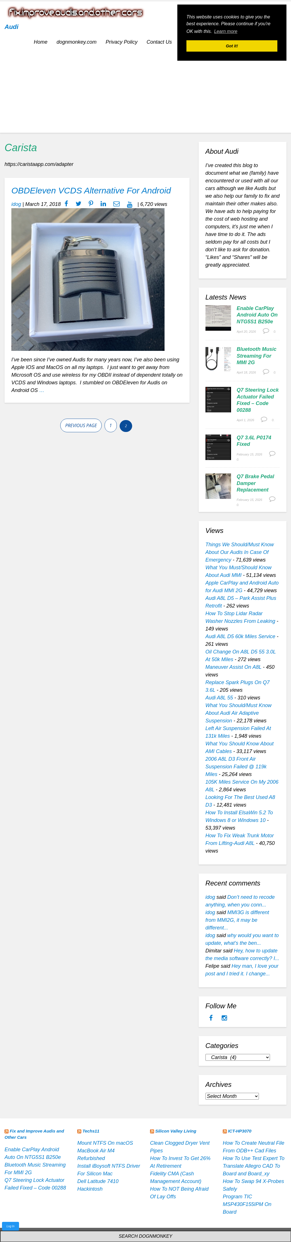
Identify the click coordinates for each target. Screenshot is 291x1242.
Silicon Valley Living (175, 1131)
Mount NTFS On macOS (105, 1143)
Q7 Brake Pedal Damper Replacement (255, 483)
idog (16, 204)
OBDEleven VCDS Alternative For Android (91, 190)
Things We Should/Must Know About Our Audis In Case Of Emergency (239, 552)
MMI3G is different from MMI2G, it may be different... (237, 920)
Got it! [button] (232, 46)
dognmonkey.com (77, 42)
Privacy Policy (122, 42)
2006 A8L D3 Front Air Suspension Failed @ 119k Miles (236, 766)
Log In (10, 1226)
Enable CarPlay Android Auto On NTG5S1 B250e (257, 314)
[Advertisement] (145, 93)
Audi (11, 26)
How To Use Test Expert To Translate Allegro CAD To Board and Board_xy (253, 1165)
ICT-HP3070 (239, 1131)
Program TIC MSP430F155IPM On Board (247, 1204)
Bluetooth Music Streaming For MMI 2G (257, 355)
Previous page (81, 425)
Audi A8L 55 (219, 698)
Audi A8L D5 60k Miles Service (240, 636)
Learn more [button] (225, 31)
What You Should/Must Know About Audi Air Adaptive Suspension (238, 713)
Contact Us (159, 42)
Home (40, 42)
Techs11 (90, 1131)
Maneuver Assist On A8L (233, 667)
